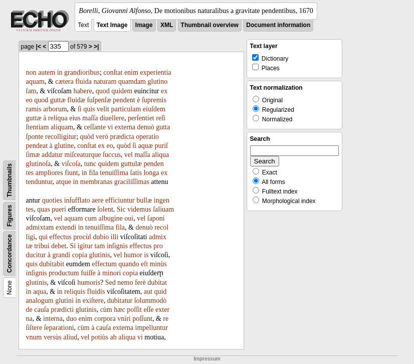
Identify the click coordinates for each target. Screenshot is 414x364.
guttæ (58, 100)
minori (111, 273)
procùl (82, 237)
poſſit (134, 309)
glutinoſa (38, 163)
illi (115, 237)
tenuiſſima (114, 172)
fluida (83, 81)
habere (82, 91)
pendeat (37, 145)
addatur (52, 154)
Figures (9, 216)
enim (131, 72)
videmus (139, 209)
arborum (55, 109)
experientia (155, 72)
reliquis (74, 291)
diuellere (112, 118)
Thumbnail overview (210, 25)
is (146, 255)
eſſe (148, 309)
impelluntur (151, 327)
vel (128, 154)
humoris (88, 282)
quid (160, 291)
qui (43, 237)
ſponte (35, 136)
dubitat (157, 282)
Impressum (206, 358)
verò (102, 136)
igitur (85, 246)
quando (128, 264)
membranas (96, 182)
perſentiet (141, 118)
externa (125, 127)
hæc (119, 309)
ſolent (105, 209)
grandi (61, 255)
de (29, 309)
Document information (278, 25)
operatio (147, 136)
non (31, 72)
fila (93, 172)
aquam (35, 81)
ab (113, 337)
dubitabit (51, 264)
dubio (101, 237)
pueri (59, 209)
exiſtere (93, 300)
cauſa (41, 309)
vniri (123, 318)
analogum (40, 300)
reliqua (58, 118)
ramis (34, 109)
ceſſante (95, 127)
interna (53, 318)
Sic (121, 209)
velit (103, 109)
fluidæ (76, 100)
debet (58, 246)
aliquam (62, 127)
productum (64, 273)
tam (99, 246)
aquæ (145, 145)
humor (133, 255)
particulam (126, 109)
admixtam (40, 227)
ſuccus (112, 154)
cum (91, 218)
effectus (61, 237)
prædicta (122, 136)
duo (71, 318)
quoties (52, 200)
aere (97, 200)
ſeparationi (59, 327)
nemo (125, 282)
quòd (87, 136)
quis (89, 109)
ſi (80, 109)
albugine (111, 218)
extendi (66, 227)
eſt (144, 264)
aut (148, 291)
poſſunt (142, 318)
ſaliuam (163, 209)
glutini (64, 300)
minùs (158, 264)
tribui (41, 246)
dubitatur (120, 300)
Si (73, 246)
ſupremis (154, 100)
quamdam (132, 81)
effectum (104, 264)
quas (43, 209)
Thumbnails (9, 180)
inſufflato (77, 200)
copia (79, 255)
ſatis (136, 172)
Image (144, 25)
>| (96, 46)
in (60, 72)
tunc (90, 163)
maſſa (90, 118)
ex (164, 91)
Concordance (9, 253)
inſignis (117, 246)
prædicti (62, 309)
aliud (70, 337)
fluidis (96, 291)
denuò (145, 127)
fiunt (71, 172)
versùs (53, 337)
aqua (39, 291)
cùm (106, 309)
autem (46, 72)
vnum (34, 337)
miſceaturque (83, 154)
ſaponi (156, 218)
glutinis (99, 255)
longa (151, 172)
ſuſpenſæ (99, 100)
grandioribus (82, 72)
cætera (64, 81)
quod (103, 91)
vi (110, 127)
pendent (124, 100)
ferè (140, 282)
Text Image (112, 25)
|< (38, 46)
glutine (64, 145)
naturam (104, 81)
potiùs (99, 337)
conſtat (112, 72)
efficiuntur (120, 200)
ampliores (49, 172)
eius (75, 118)
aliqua (160, 154)
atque (63, 182)
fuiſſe (88, 273)
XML (166, 25)
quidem (121, 91)
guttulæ (131, 163)
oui (128, 218)
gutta (163, 127)
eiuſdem (154, 109)
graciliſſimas (131, 182)
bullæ (144, 200)
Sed (110, 282)
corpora (105, 318)
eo (29, 100)
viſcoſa (71, 163)
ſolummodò (150, 300)
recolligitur (60, 136)
